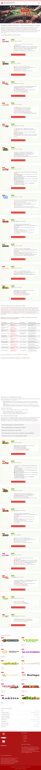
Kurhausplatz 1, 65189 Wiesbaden (14, 348)
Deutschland (8, 730)
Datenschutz (20, 768)
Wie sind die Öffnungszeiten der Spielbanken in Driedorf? (14, 427)
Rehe (19, 711)
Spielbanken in (3, 730)
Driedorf (19, 41)
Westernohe (19, 727)
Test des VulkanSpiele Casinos (23, 92)
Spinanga (16, 152)
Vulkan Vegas (17, 128)
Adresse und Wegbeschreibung (13, 325)
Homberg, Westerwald (19, 714)
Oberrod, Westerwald (19, 716)
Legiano (15, 271)
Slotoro (16, 44)
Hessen (12, 730)
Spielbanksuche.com (11, 27)
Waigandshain (17, 720)
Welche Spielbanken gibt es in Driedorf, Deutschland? (13, 424)
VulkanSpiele (17, 86)
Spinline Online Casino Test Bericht (22, 294)
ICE (15, 199)
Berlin (27, 310)
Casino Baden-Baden (30, 309)
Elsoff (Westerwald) (20, 723)
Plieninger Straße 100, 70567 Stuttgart (14, 350)
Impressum (24, 768)
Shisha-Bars (25, 737)
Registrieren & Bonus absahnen (18, 54)
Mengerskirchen (19, 721)
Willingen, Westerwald (20, 718)
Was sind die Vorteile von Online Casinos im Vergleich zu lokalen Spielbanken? (18, 433)
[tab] (20, 425)
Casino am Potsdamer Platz (19, 310)
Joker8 (16, 172)
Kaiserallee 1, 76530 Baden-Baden (13, 339)
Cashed (16, 107)
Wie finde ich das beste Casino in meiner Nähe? (11, 430)
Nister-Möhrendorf (19, 725)
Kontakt (34, 420)
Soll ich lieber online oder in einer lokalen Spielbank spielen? (14, 436)
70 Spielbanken (14, 307)
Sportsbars (25, 735)
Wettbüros (25, 741)
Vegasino (16, 248)
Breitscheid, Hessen (17, 712)
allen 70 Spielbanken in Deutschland (21, 354)
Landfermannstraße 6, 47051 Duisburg (14, 345)
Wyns (15, 66)
